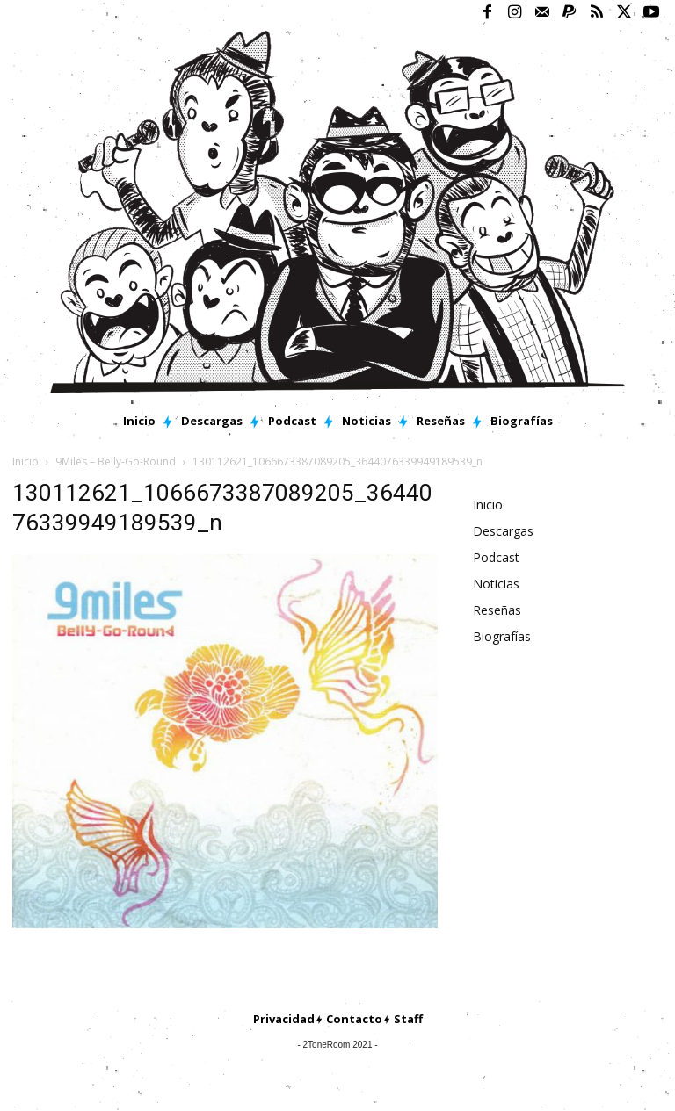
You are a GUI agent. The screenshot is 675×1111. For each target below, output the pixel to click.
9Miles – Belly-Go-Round (115, 461)
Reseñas (497, 610)
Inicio (25, 461)
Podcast (496, 557)
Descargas (503, 531)
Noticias (496, 583)
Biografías (502, 636)
